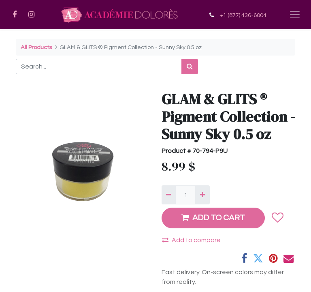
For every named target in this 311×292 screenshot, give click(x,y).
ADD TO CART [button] (213, 217)
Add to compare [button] (191, 239)
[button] (277, 217)
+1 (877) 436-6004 (243, 15)
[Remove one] (169, 194)
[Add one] (202, 194)
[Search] (189, 66)
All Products (36, 47)
